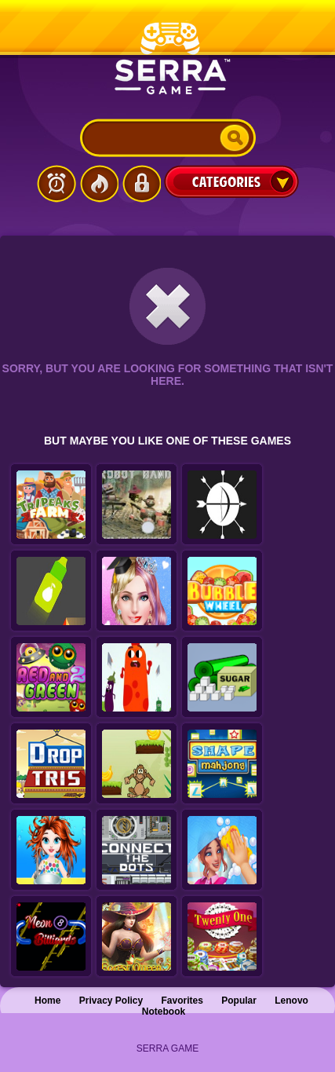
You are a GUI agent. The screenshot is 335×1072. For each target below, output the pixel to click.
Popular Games (98, 184)
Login (141, 184)
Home (47, 1000)
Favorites (182, 1000)
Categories (231, 181)
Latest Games (56, 184)
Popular (239, 1000)
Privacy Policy (111, 1000)
